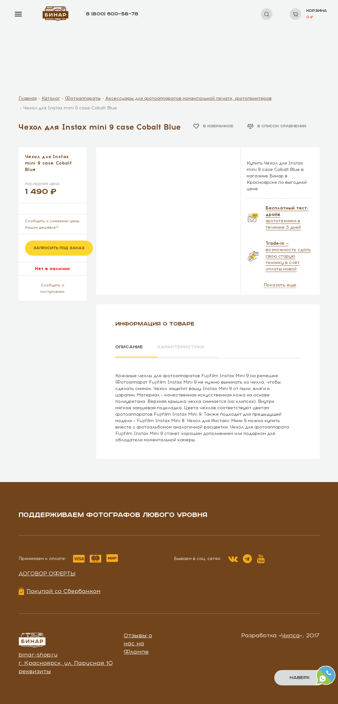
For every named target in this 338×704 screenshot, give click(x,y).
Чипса (290, 634)
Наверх (300, 677)
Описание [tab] (129, 347)
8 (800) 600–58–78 (112, 14)
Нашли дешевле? (41, 227)
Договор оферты (47, 573)
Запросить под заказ (59, 248)
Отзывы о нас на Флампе (138, 643)
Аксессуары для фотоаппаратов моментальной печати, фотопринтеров (188, 98)
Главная (28, 98)
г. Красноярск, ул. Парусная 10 (66, 662)
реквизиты (35, 670)
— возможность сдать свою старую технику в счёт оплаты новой (288, 256)
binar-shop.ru (38, 654)
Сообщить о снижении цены (52, 221)
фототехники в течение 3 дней (287, 217)
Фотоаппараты (83, 98)
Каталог (51, 98)
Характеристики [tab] (182, 347)
